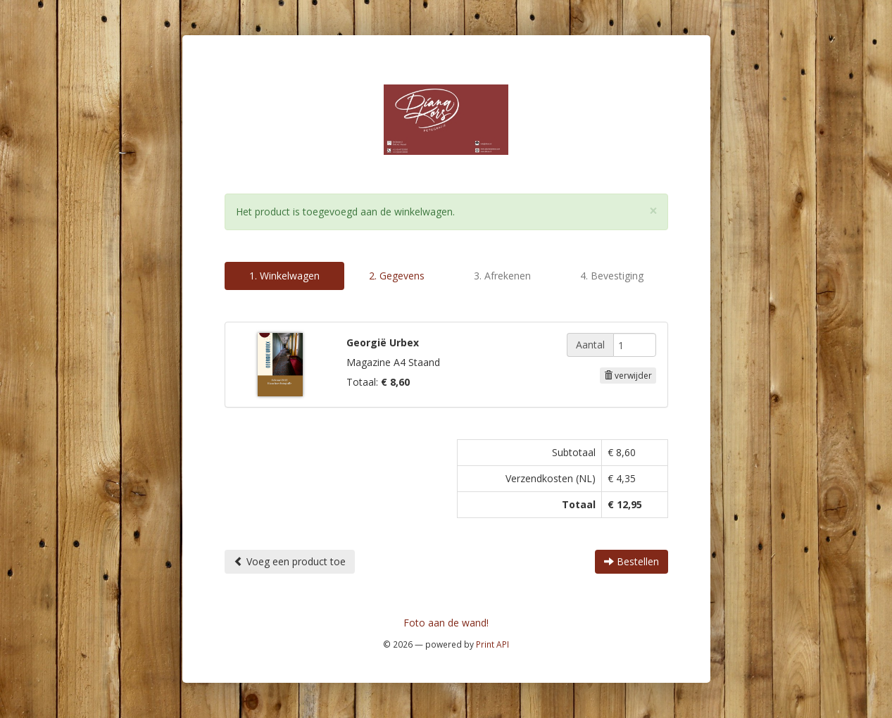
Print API (492, 644)
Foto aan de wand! (446, 622)
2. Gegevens (397, 275)
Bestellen (631, 561)
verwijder (628, 376)
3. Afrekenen (502, 275)
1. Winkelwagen (284, 275)
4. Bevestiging (611, 275)
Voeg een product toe (290, 561)
